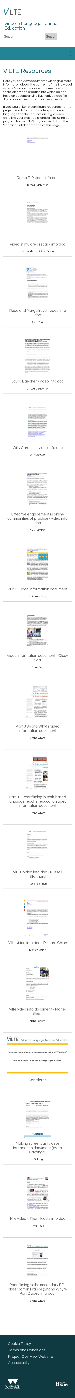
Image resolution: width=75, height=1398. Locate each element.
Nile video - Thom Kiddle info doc (37, 1219)
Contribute (37, 1080)
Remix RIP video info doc (37, 178)
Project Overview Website (30, 1357)
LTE (12, 13)
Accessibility (19, 1363)
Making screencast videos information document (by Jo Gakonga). (37, 1148)
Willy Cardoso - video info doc (38, 448)
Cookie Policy (19, 1344)
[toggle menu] (70, 54)
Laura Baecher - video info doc (37, 381)
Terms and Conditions (27, 1350)
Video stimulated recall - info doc (37, 244)
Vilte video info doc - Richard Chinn (37, 943)
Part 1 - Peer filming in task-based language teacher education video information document (38, 801)
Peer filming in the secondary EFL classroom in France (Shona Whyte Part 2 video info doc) (37, 1289)
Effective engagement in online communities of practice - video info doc (37, 518)
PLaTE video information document (37, 589)
